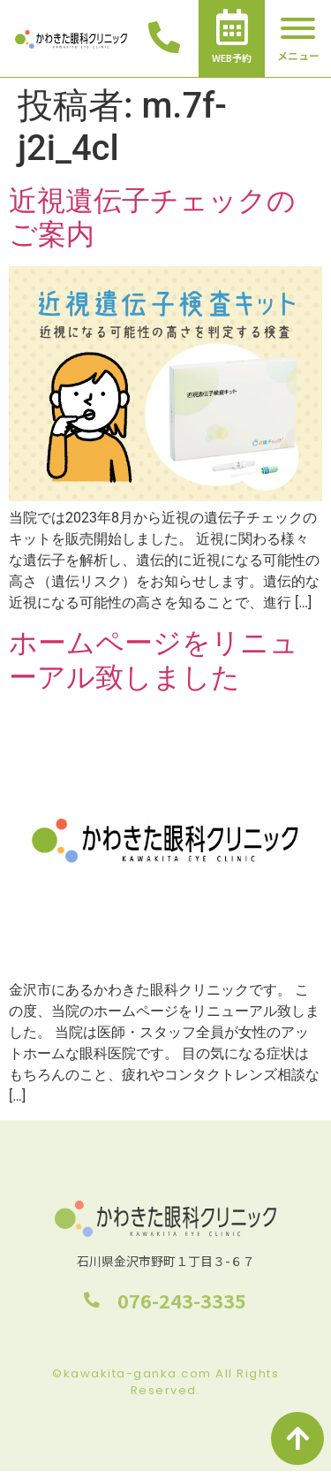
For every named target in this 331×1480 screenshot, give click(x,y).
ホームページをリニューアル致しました (153, 659)
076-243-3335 (182, 1300)
